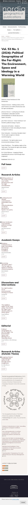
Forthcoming (22, 27)
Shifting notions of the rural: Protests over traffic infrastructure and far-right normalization (7, 181)
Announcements (12, 27)
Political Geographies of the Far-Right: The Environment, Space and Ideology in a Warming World (7, 333)
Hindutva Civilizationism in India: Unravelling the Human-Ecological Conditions (6, 247)
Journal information (13, 33)
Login (24, 1)
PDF (4, 168)
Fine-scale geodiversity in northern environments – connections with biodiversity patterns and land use (11, 433)
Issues (9, 30)
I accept (23, 502)
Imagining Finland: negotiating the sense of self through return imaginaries (7, 360)
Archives (7, 36)
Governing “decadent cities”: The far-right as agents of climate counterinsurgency (7, 266)
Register (18, 1)
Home (4, 27)
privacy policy (15, 499)
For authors (16, 30)
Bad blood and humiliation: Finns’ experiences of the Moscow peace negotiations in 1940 (11, 448)
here (7, 419)
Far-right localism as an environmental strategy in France (7, 290)
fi (20, 3)
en (18, 3)
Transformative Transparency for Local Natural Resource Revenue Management (13, 453)
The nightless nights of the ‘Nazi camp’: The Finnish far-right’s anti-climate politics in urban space (7, 308)
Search (24, 3)
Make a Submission (9, 1)
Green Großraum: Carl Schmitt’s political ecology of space (6, 224)
